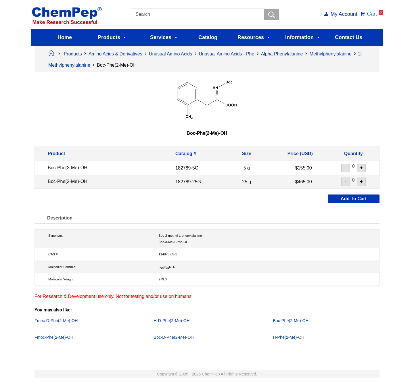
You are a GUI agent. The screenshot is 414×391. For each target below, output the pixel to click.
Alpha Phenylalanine (282, 53)
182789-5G (186, 167)
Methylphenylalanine (331, 53)
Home (64, 37)
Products (112, 37)
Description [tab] (61, 217)
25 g (246, 181)
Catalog (207, 37)
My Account (340, 14)
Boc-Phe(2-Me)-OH (67, 167)
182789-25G (188, 181)
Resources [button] (254, 37)
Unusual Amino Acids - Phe (226, 53)
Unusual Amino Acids (170, 53)
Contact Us (348, 37)
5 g (247, 167)
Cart (371, 14)
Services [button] (164, 37)
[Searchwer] (270, 14)
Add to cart (354, 198)
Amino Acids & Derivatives (115, 53)
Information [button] (303, 37)
